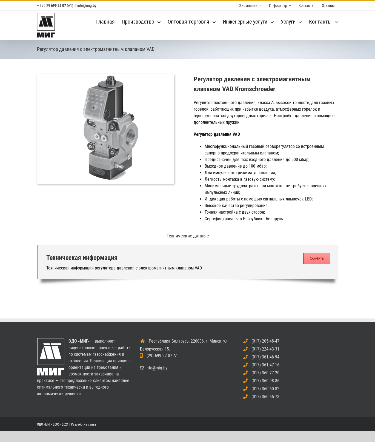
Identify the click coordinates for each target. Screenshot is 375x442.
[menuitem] (250, 5)
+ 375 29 (51, 5)
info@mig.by (86, 5)
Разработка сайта (83, 424)
